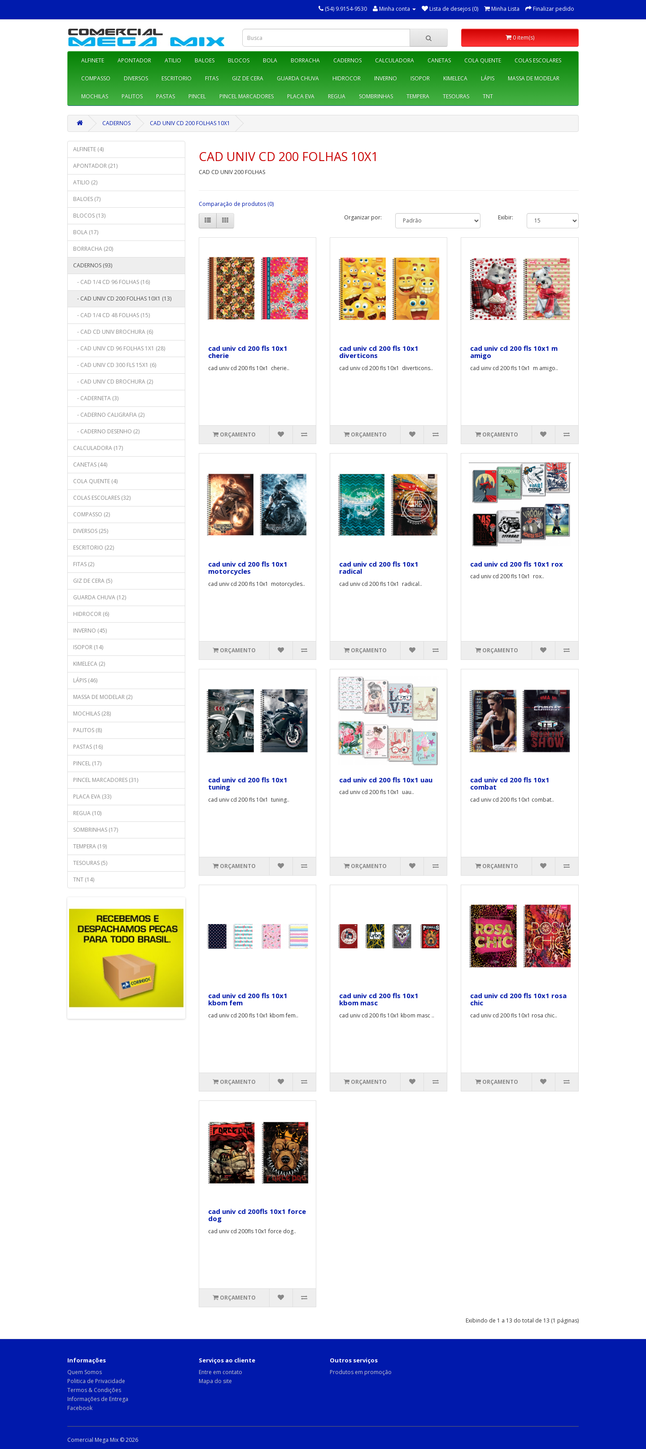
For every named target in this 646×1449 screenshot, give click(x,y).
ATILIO (173, 60)
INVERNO (385, 78)
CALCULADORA (394, 60)
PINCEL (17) (87, 763)
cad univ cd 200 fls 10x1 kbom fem (248, 999)
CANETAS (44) (90, 464)
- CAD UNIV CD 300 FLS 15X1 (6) (114, 365)
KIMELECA (455, 78)
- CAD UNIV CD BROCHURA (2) (113, 381)
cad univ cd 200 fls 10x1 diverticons (379, 352)
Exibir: (505, 217)
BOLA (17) (85, 232)
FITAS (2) (83, 564)
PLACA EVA (300, 96)
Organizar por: (363, 217)
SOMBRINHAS (376, 96)
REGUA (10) (87, 813)
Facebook (79, 1408)
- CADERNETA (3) (95, 398)
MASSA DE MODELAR (533, 78)
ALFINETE (92, 60)
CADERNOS (347, 60)
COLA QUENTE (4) (95, 481)
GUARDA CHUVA (298, 78)
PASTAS (165, 96)
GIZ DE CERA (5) (92, 581)
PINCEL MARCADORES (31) (105, 780)
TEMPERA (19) (90, 846)
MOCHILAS (94, 96)
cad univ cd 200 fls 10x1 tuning (248, 783)
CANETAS (439, 60)
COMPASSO (95, 78)
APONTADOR (134, 60)
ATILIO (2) (85, 182)
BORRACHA (305, 60)
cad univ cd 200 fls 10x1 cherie (248, 352)
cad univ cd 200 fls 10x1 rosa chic (518, 999)
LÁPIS (487, 78)
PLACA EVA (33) (92, 796)
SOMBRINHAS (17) (95, 830)
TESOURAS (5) (90, 863)
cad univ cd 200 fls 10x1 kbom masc (379, 999)
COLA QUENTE (482, 60)
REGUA (336, 96)
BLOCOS (238, 60)
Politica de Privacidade (96, 1381)
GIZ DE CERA (247, 78)
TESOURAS (456, 96)
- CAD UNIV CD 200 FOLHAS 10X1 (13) (122, 298)
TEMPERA (417, 96)
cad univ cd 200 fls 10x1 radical (379, 567)
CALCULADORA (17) (98, 448)
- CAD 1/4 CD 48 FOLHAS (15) (111, 315)
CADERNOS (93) (92, 265)
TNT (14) (83, 879)
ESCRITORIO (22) (93, 547)
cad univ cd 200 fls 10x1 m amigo (514, 352)
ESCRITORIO (177, 78)
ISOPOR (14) (88, 647)
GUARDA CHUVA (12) (99, 597)
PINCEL (197, 96)
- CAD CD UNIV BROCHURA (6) (113, 332)
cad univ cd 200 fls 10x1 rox (516, 563)
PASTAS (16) (88, 747)
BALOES (204, 60)
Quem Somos (84, 1372)
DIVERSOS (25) (90, 531)
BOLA (270, 60)
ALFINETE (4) (88, 149)
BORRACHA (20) (93, 249)
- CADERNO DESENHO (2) (106, 431)
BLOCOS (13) (89, 215)
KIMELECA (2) (89, 664)
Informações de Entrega (97, 1399)
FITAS (211, 78)
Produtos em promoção (361, 1372)
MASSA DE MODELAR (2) (102, 697)
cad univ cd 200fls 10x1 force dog (257, 1215)
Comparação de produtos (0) (236, 204)
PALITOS (132, 96)
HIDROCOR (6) (91, 614)
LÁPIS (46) (85, 680)
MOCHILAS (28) (92, 713)
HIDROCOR (346, 78)
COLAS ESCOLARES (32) (102, 498)
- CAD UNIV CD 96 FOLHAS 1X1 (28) (119, 348)
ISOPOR (420, 78)
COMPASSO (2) (91, 514)
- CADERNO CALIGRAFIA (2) (108, 415)
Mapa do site (215, 1381)
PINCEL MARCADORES (246, 96)
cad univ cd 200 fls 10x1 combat (510, 783)
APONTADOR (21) (95, 166)
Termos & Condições (94, 1390)
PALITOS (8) (87, 730)
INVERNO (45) (90, 630)
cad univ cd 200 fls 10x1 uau (385, 779)
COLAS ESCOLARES (538, 60)
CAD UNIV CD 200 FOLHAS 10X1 (190, 123)
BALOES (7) (86, 199)
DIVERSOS (136, 78)
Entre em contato (220, 1372)
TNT (488, 96)
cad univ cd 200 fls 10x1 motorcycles (248, 567)
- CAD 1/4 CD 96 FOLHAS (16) (111, 282)
